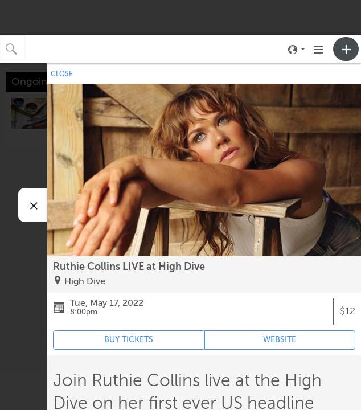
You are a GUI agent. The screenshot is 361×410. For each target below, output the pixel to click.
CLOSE (62, 74)
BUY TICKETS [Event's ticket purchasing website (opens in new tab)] (128, 339)
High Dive (84, 281)
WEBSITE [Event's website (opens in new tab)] (279, 339)
